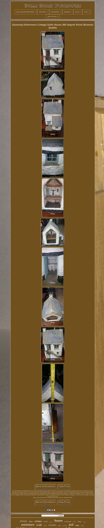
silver (31, 521)
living (84, 522)
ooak (46, 521)
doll (71, 524)
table (77, 525)
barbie (82, 525)
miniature (27, 524)
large (79, 521)
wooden (52, 525)
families (50, 522)
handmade (67, 521)
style (74, 521)
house (58, 520)
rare (59, 525)
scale (39, 524)
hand (45, 525)
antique (38, 521)
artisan (23, 520)
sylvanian (64, 525)
